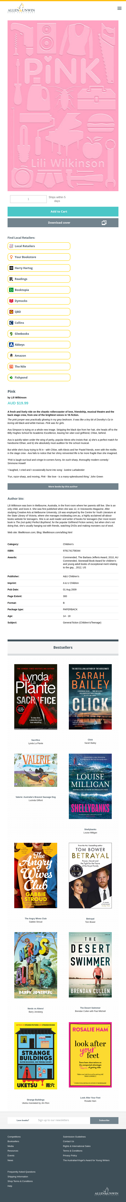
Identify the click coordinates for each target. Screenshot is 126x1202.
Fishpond (21, 377)
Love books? (23, 1120)
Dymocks (21, 301)
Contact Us (68, 1141)
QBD (18, 312)
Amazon (20, 355)
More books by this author (63, 486)
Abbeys (20, 345)
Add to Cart (59, 211)
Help (10, 1186)
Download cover (59, 223)
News (10, 1160)
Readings (21, 279)
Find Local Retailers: (21, 238)
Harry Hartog (24, 268)
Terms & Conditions (72, 1150)
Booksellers (13, 1141)
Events (11, 1155)
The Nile (20, 366)
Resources (13, 1150)
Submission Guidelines (74, 1136)
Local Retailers (25, 246)
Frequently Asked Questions (22, 1172)
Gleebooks (22, 334)
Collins (19, 323)
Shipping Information (18, 1176)
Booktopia (22, 290)
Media (11, 1146)
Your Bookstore (25, 257)
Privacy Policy (70, 1155)
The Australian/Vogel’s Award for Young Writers (86, 1160)
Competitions (14, 1136)
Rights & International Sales (76, 1146)
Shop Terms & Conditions (20, 1181)
